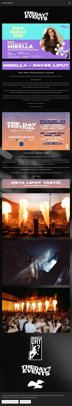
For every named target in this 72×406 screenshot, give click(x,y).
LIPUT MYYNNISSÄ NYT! (36, 79)
